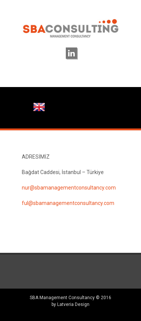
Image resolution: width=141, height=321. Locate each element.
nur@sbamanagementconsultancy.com (69, 188)
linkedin (71, 53)
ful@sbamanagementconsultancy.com (68, 203)
